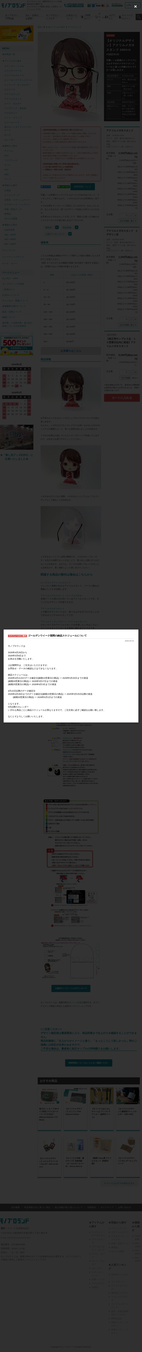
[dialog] (71, 676)
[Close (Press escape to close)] (135, 6)
